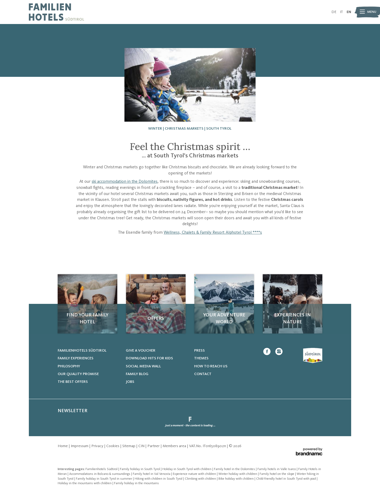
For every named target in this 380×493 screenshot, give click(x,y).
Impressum (80, 446)
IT (341, 12)
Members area (175, 446)
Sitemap (129, 446)
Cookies (113, 446)
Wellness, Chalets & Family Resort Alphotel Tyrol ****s (213, 232)
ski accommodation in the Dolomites (125, 182)
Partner (153, 446)
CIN (141, 446)
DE (333, 12)
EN (349, 12)
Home (63, 446)
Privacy (97, 446)
